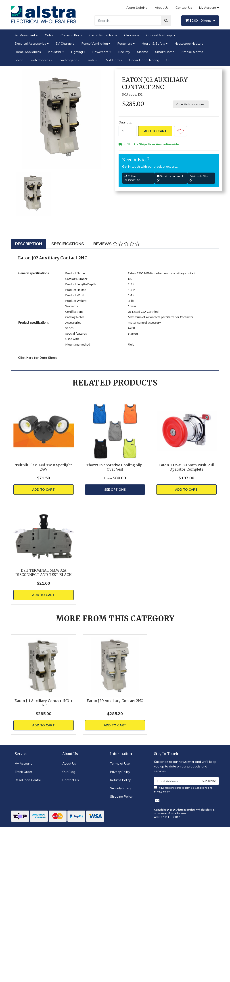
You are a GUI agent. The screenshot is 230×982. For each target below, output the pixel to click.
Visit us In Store (200, 177)
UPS (169, 60)
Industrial (54, 52)
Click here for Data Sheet (37, 358)
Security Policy (120, 788)
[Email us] (157, 800)
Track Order (23, 772)
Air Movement (25, 35)
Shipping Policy (121, 796)
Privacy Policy (120, 772)
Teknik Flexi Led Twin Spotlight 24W (43, 467)
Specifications (67, 243)
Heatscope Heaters (189, 44)
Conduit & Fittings (159, 35)
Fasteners (124, 44)
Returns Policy (120, 780)
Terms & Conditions (196, 787)
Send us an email (170, 177)
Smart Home (164, 52)
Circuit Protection (102, 35)
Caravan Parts (71, 35)
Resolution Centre (28, 780)
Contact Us (184, 8)
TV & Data (112, 60)
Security (124, 52)
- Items (198, 20)
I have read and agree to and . (183, 789)
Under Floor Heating (144, 60)
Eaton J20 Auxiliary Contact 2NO (115, 701)
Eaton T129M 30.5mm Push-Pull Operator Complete (186, 467)
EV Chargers (65, 44)
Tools (90, 60)
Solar (19, 60)
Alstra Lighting (137, 8)
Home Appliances (28, 52)
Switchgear (68, 60)
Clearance (131, 35)
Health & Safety (153, 44)
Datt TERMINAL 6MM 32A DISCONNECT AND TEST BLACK (43, 572)
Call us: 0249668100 (132, 178)
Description (28, 243)
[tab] (28, 244)
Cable (49, 35)
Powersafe (100, 52)
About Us (161, 8)
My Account (23, 763)
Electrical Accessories (30, 44)
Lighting (77, 52)
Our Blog (68, 772)
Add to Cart (155, 131)
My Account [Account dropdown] (207, 8)
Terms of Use (120, 763)
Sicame (142, 52)
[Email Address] (176, 781)
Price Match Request (191, 104)
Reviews (116, 243)
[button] (180, 131)
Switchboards (40, 60)
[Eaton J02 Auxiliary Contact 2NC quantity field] (127, 131)
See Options (115, 490)
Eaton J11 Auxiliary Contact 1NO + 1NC (44, 703)
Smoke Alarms (192, 52)
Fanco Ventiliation (95, 44)
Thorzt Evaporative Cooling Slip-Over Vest (115, 467)
